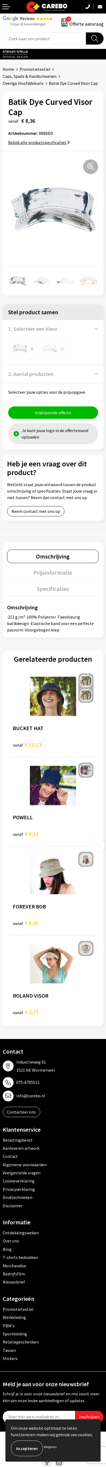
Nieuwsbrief (14, 1282)
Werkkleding (14, 1317)
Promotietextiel (35, 69)
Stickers (10, 1358)
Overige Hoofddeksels (23, 83)
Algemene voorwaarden (25, 1164)
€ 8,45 (26, 923)
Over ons (11, 1241)
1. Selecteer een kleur (32, 328)
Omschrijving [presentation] (53, 556)
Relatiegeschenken (21, 1342)
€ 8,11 (26, 833)
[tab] (53, 556)
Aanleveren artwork (21, 1148)
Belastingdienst (18, 1140)
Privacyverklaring (19, 1189)
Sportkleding (15, 1333)
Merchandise (14, 1265)
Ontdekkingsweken (21, 1232)
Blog (7, 1249)
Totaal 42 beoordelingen (28, 24)
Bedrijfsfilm (14, 1273)
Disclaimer (13, 1205)
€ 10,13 (27, 744)
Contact (10, 1156)
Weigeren (50, 1447)
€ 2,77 (26, 1012)
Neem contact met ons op (35, 511)
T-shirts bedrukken (20, 1257)
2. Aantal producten (31, 373)
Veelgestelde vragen (21, 1172)
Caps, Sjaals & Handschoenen (30, 76)
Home (8, 69)
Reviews (27, 18)
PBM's (8, 1325)
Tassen (9, 1350)
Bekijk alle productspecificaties (39, 142)
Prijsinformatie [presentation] (52, 572)
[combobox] (44, 38)
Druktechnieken (17, 1197)
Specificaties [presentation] (53, 589)
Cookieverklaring (19, 1181)
